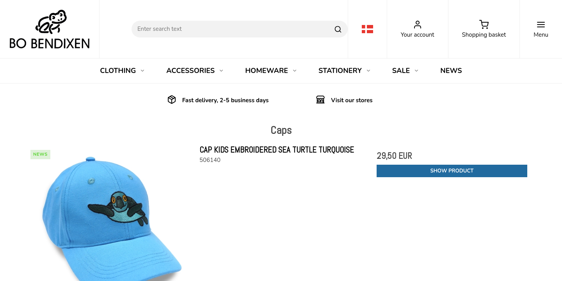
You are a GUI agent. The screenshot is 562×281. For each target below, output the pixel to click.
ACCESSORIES (195, 70)
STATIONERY (344, 70)
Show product (451, 170)
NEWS (451, 70)
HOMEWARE (271, 70)
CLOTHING (122, 70)
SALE (406, 70)
